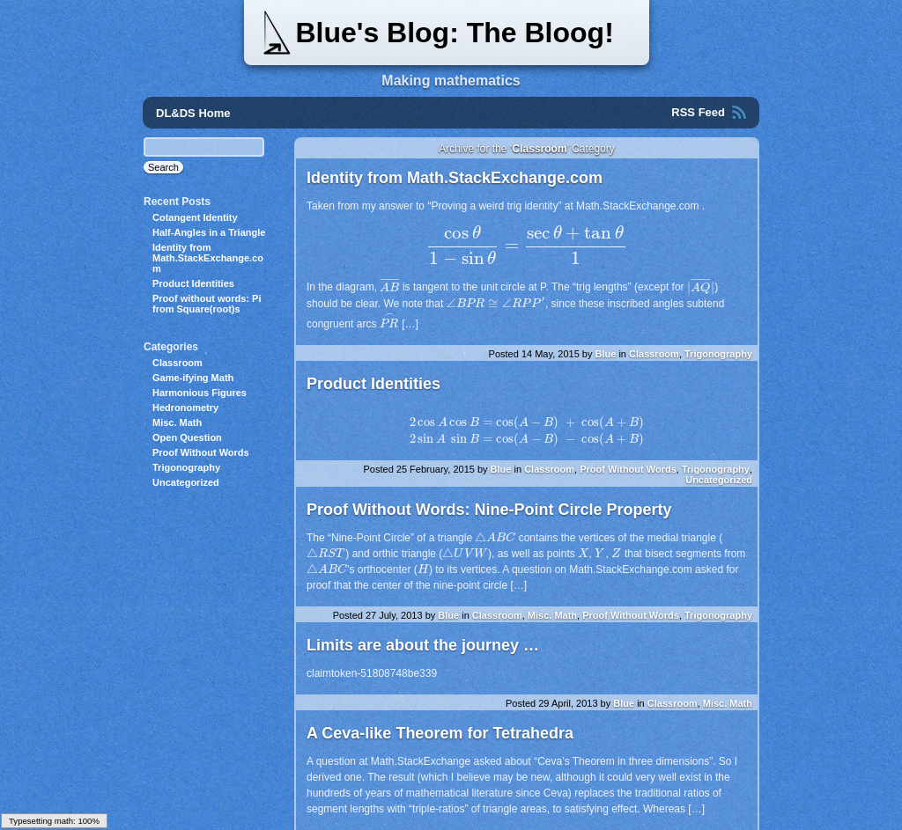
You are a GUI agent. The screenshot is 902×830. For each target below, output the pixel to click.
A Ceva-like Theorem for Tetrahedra (440, 733)
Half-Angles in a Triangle (208, 232)
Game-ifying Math (192, 377)
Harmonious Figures (199, 392)
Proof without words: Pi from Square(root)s (206, 303)
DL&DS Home (193, 113)
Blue (605, 354)
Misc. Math (552, 615)
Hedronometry (185, 407)
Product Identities (373, 384)
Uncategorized (718, 479)
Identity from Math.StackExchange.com (455, 178)
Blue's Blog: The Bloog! (454, 32)
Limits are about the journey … (423, 645)
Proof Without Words (628, 469)
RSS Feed (698, 112)
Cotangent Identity (195, 217)
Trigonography (718, 354)
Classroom (654, 354)
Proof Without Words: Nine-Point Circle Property (489, 509)
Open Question (187, 437)
